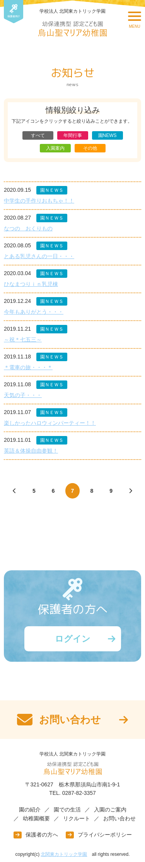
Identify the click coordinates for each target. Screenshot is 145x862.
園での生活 (67, 809)
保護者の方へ (42, 835)
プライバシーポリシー (105, 835)
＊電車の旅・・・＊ (28, 367)
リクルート (76, 818)
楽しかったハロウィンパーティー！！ (50, 423)
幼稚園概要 (36, 818)
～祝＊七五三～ (23, 339)
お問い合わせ (119, 818)
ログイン (72, 639)
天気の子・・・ (23, 395)
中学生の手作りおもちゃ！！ (39, 201)
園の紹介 (30, 809)
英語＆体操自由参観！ (31, 451)
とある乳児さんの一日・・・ (39, 256)
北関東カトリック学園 (64, 854)
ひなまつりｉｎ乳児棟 (31, 284)
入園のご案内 (110, 809)
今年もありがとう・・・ (33, 312)
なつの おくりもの (28, 228)
